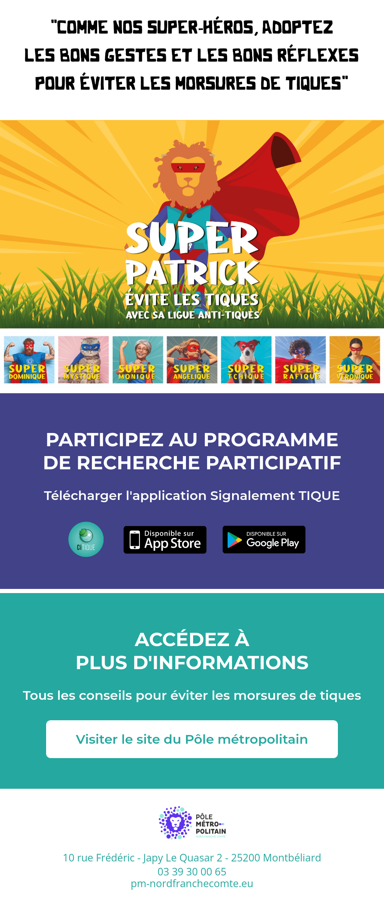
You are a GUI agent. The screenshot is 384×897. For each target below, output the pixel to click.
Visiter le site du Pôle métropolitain (192, 739)
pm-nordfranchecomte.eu (192, 883)
